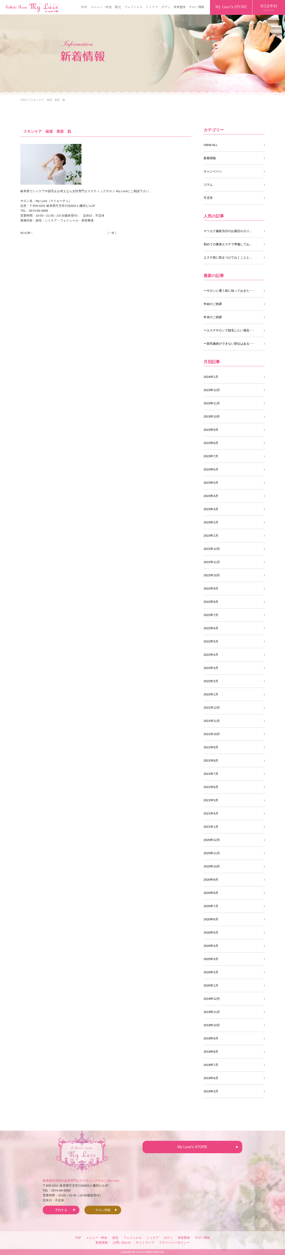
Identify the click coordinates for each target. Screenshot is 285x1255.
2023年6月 (211, 469)
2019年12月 (212, 998)
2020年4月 (211, 945)
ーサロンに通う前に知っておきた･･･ (229, 290)
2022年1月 (211, 694)
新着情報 (210, 158)
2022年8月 (211, 601)
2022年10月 (212, 575)
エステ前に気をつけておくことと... (228, 257)
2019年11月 (212, 1012)
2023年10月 (212, 416)
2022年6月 (211, 628)
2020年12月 (212, 840)
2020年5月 (211, 932)
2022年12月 (212, 548)
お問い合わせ (122, 1242)
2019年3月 (211, 1091)
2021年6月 (211, 787)
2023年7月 (211, 456)
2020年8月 (211, 892)
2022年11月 (212, 562)
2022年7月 (211, 615)
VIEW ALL (210, 145)
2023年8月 (211, 443)
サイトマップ (145, 1242)
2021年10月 (212, 734)
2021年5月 (211, 800)
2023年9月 (211, 429)
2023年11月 (212, 403)
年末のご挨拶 (213, 317)
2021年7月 (211, 773)
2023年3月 (211, 509)
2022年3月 (211, 668)
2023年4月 (211, 496)
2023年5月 (211, 482)
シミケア (152, 7)
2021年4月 (211, 813)
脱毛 (118, 7)
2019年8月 (211, 1051)
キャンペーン (213, 171)
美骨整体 (179, 7)
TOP (84, 7)
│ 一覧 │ (112, 232)
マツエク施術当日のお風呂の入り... (228, 231)
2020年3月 (211, 959)
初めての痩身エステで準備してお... (228, 244)
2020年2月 (211, 972)
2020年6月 (211, 919)
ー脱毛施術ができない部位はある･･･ (229, 343)
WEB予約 (268, 7)
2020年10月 (212, 866)
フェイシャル (133, 7)
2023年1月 (211, 535)
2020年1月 (211, 985)
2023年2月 (211, 522)
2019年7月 (211, 1064)
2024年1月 (211, 376)
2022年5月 (211, 641)
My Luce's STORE (231, 6)
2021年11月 (212, 720)
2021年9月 (211, 747)
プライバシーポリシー (174, 1242)
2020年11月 (212, 853)
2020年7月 (211, 906)
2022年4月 (211, 654)
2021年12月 (212, 707)
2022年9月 (211, 588)
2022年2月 (211, 681)
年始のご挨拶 (213, 304)
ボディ (165, 7)
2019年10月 (212, 1025)
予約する (61, 1210)
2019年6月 (211, 1078)
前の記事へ (26, 232)
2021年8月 (211, 760)
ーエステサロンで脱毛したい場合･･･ (229, 330)
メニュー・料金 (101, 7)
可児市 (208, 197)
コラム (208, 184)
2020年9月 (211, 879)
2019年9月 (211, 1038)
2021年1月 (211, 826)
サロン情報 (196, 7)
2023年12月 (212, 390)
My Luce (136, 1252)
